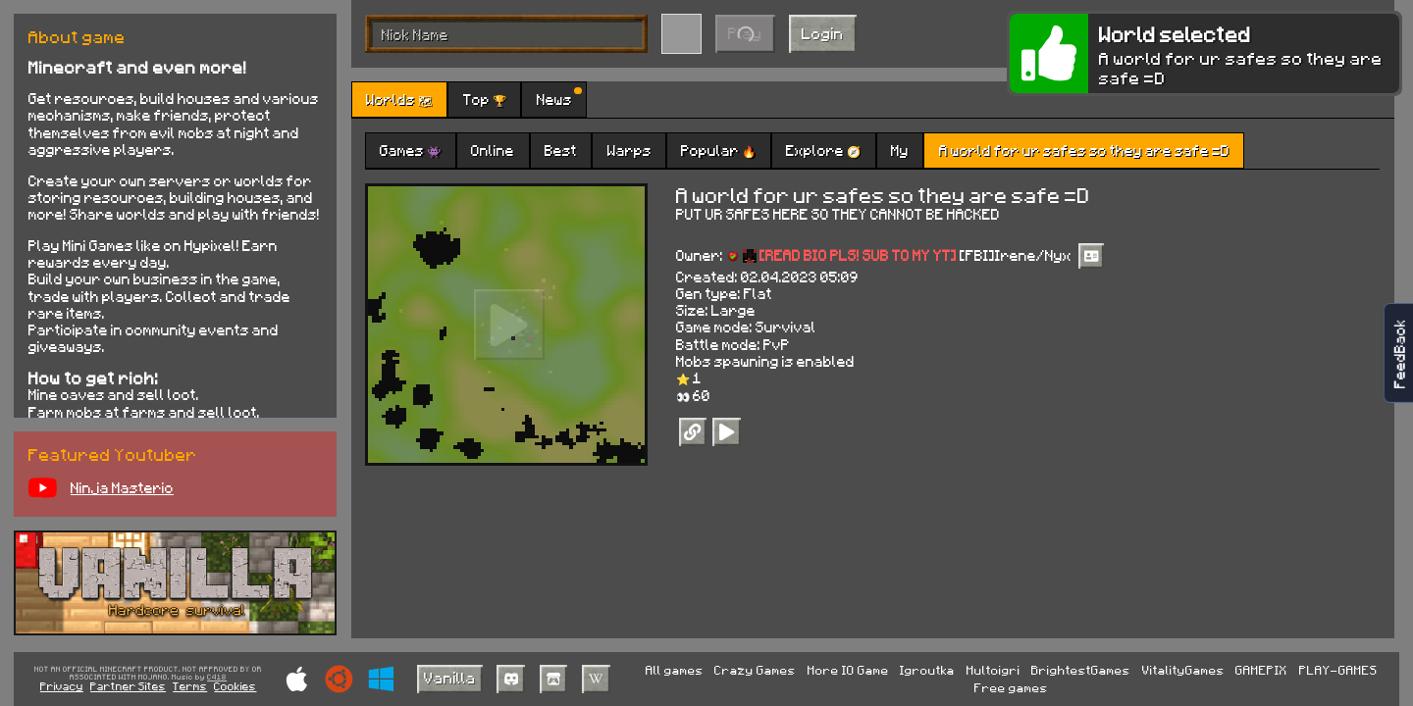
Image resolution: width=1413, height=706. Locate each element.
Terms (190, 686)
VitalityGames (1183, 670)
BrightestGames (1080, 670)
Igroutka (927, 670)
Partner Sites (128, 686)
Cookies (235, 686)
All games (675, 670)
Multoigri (993, 670)
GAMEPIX (1261, 670)
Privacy (61, 686)
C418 (217, 678)
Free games (1011, 687)
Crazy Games (755, 670)
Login (823, 33)
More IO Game (848, 670)
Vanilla (450, 677)
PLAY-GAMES (1338, 670)
